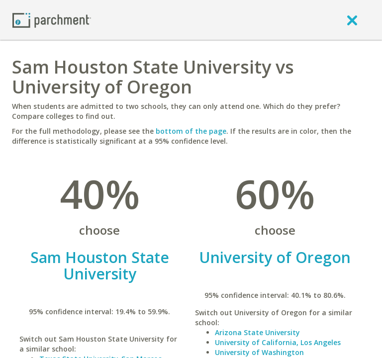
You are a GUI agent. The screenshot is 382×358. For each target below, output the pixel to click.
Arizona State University (257, 332)
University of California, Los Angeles (278, 342)
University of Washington (259, 352)
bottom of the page (191, 131)
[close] (352, 20)
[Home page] (51, 19)
